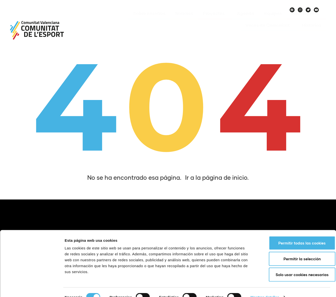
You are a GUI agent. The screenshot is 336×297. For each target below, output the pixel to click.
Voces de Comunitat (269, 32)
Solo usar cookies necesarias (294, 264)
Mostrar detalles (264, 287)
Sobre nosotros (149, 20)
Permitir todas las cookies (294, 233)
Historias (311, 32)
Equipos (273, 20)
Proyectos (215, 20)
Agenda (245, 20)
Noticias (184, 20)
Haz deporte (306, 20)
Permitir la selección (295, 249)
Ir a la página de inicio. (217, 177)
